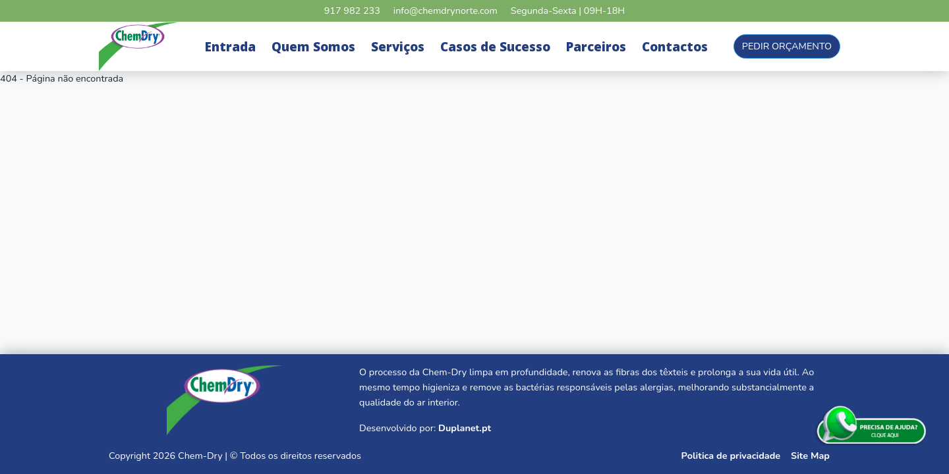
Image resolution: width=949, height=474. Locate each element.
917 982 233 (352, 10)
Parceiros (596, 46)
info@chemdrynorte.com (445, 10)
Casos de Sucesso (495, 46)
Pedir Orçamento (787, 46)
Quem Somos (313, 46)
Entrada (230, 46)
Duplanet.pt (464, 427)
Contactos (675, 46)
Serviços (397, 46)
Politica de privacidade (730, 455)
